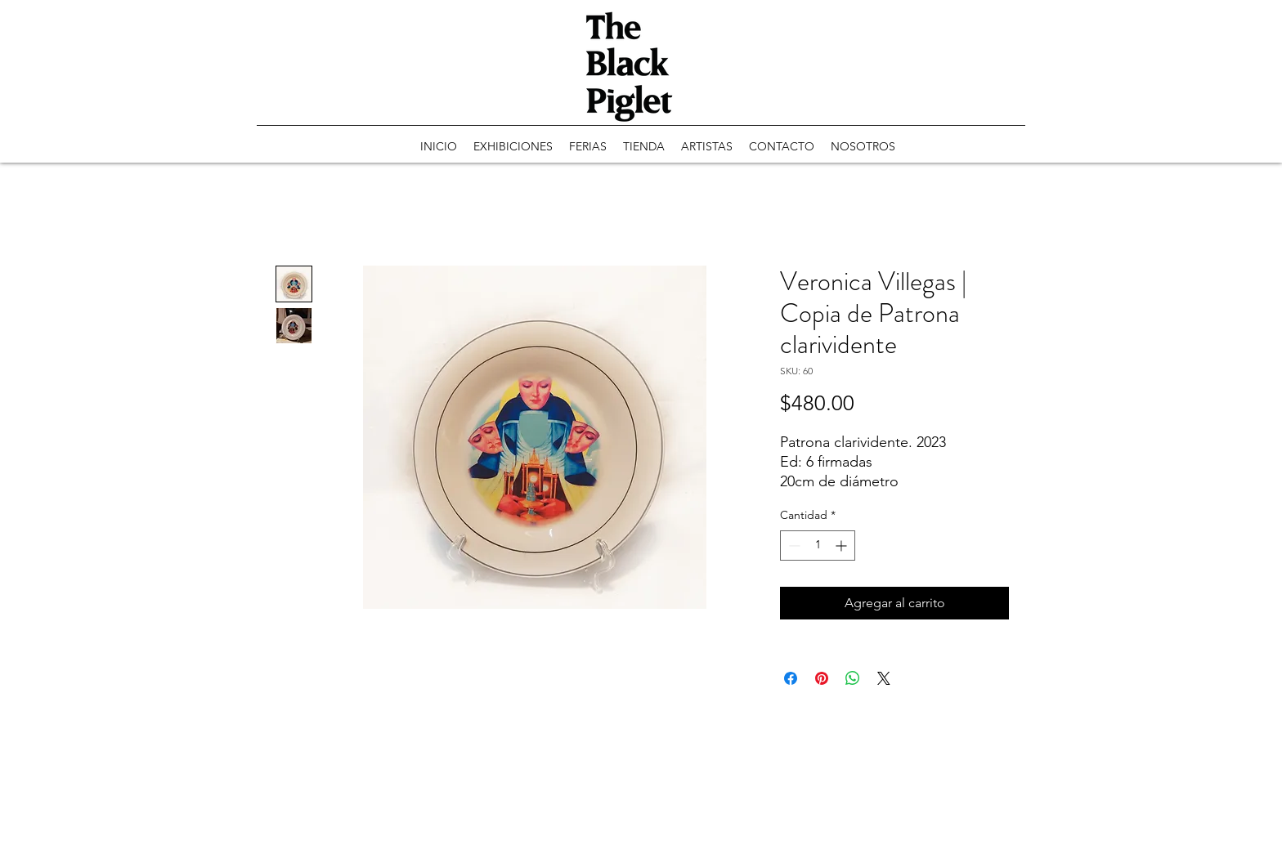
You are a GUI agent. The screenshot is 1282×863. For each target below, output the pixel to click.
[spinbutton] (817, 545)
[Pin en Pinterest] (822, 678)
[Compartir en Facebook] (790, 678)
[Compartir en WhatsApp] (853, 678)
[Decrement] (792, 545)
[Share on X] (884, 678)
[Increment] (842, 545)
